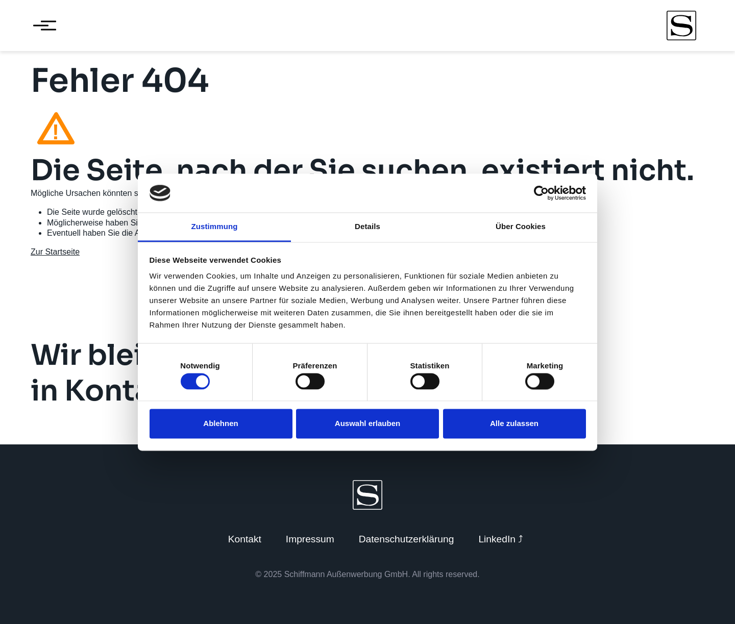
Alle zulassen (514, 423)
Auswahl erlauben (367, 423)
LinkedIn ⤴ (500, 539)
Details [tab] (367, 226)
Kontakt (244, 539)
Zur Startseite (55, 251)
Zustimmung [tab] (214, 226)
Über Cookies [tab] (521, 226)
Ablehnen (220, 423)
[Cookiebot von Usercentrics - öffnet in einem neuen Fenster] (541, 193)
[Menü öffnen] (41, 25)
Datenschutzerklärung (406, 539)
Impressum (310, 539)
